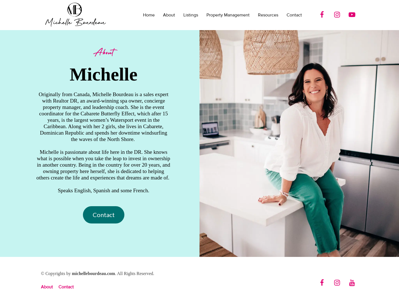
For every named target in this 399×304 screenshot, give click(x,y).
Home (149, 15)
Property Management (228, 15)
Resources (268, 15)
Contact (294, 15)
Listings (190, 15)
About (169, 15)
